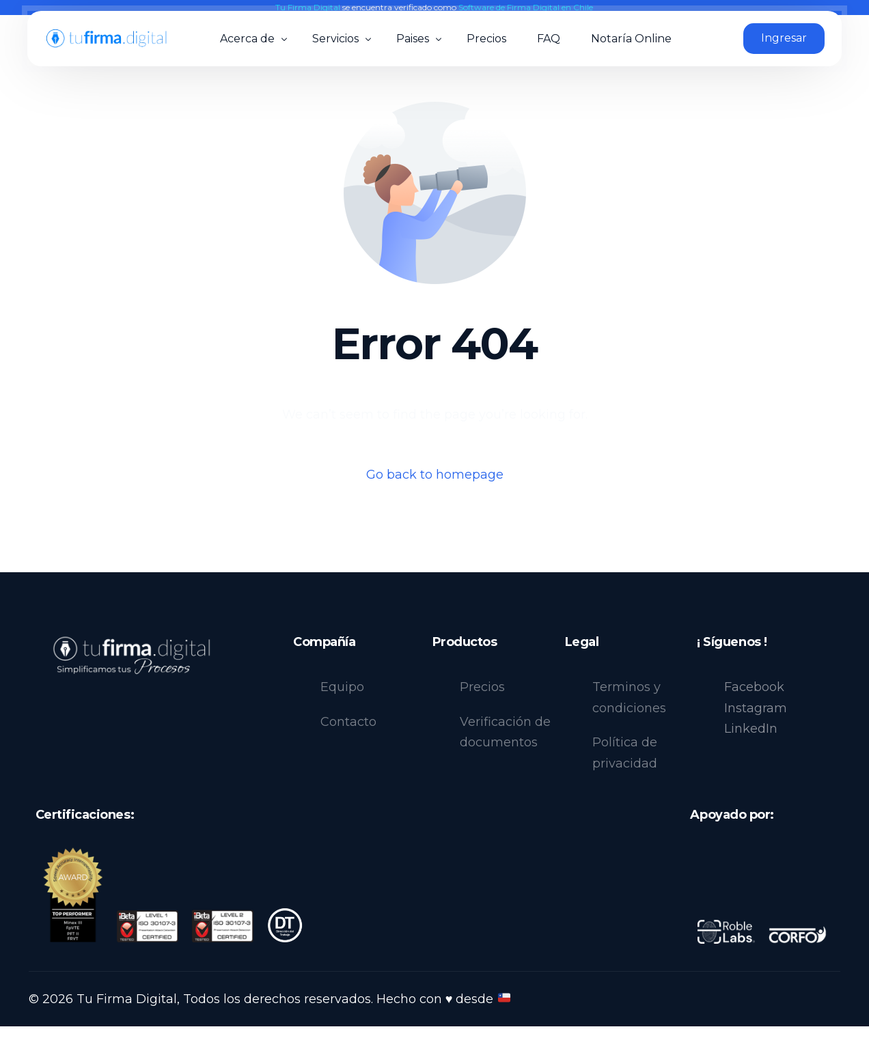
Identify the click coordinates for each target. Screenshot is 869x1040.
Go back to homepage (435, 474)
